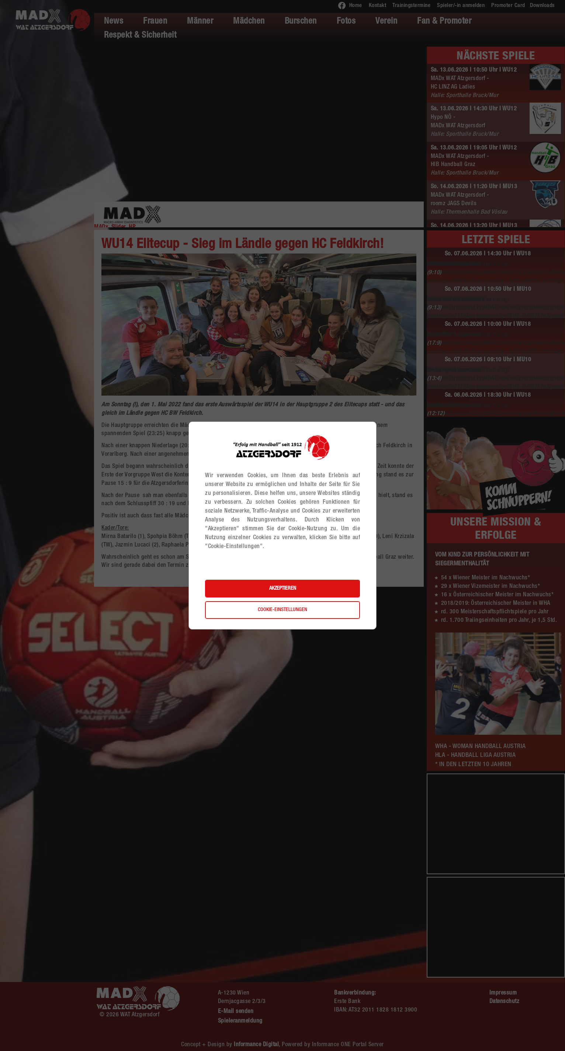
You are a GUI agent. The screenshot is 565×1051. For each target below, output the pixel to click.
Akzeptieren (282, 588)
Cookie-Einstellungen (282, 610)
